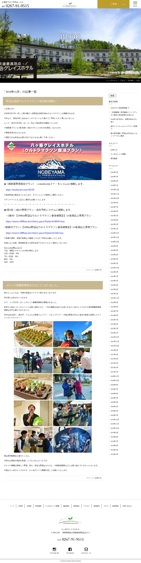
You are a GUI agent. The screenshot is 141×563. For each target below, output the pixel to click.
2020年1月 (114, 415)
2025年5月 (114, 216)
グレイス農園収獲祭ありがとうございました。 (33, 285)
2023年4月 (114, 285)
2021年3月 (114, 363)
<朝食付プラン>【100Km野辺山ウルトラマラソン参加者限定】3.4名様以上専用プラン (50, 227)
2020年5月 (114, 398)
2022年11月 (115, 298)
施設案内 (66, 506)
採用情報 (115, 506)
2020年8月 (114, 385)
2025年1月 (114, 229)
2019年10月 (115, 428)
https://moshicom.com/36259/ (20, 189)
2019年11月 (115, 424)
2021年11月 (115, 341)
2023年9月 (114, 272)
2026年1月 (114, 185)
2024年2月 (114, 259)
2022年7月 (114, 311)
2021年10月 (115, 346)
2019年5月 (114, 450)
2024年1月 (114, 263)
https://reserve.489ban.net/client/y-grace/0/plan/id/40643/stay (35, 221)
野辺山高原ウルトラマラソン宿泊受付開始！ (31, 101)
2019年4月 (114, 454)
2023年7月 (114, 276)
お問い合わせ (127, 506)
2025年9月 (114, 203)
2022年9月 (114, 302)
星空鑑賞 (114, 158)
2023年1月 (114, 294)
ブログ (106, 506)
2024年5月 (114, 250)
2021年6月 (114, 354)
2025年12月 (115, 189)
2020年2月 (114, 411)
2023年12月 (115, 268)
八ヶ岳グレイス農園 (118, 154)
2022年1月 (114, 333)
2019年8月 (114, 437)
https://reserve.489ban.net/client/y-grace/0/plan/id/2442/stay (35, 233)
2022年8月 (114, 307)
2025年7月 (114, 207)
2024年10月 (115, 242)
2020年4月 (114, 402)
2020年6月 (114, 393)
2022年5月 (114, 320)
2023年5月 (114, 281)
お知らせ (98, 270)
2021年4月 (114, 359)
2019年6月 (114, 445)
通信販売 (97, 506)
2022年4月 (114, 324)
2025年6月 (114, 211)
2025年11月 (115, 194)
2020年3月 (114, 406)
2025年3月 (114, 224)
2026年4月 (114, 172)
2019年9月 (114, 432)
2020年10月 (115, 380)
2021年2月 (114, 367)
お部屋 (29, 506)
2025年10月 (115, 198)
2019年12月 (115, 420)
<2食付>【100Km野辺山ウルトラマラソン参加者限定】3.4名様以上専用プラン (49, 215)
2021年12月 (115, 337)
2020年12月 (115, 376)
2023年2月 (114, 289)
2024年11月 (115, 237)
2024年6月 (114, 246)
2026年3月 (114, 177)
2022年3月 (114, 328)
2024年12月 (115, 233)
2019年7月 (114, 441)
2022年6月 (114, 315)
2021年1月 (114, 372)
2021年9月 (114, 350)
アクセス (86, 506)
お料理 (20, 506)
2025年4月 (114, 220)
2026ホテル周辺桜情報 (120, 108)
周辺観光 (76, 506)
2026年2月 (114, 181)
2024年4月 (114, 255)
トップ (11, 506)
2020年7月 (114, 389)
